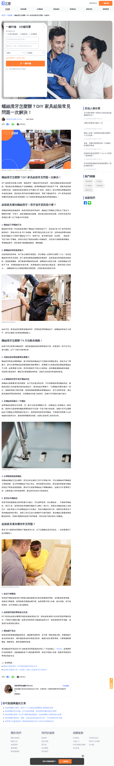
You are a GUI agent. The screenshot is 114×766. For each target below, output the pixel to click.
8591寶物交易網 (79, 745)
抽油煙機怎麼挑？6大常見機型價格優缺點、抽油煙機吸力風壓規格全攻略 (33, 714)
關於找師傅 (15, 738)
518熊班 (76, 738)
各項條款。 (23, 69)
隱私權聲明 (15, 751)
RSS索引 (45, 751)
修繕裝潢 (23, 34)
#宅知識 (98, 181)
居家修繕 (56, 9)
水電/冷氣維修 (12, 34)
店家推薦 (23, 9)
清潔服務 (33, 34)
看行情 (44, 745)
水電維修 (40, 9)
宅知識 (7, 9)
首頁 (3, 15)
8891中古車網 (94, 741)
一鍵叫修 (105, 3)
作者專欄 (66, 686)
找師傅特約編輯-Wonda (14, 119)
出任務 (91, 745)
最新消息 (89, 9)
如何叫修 (44, 741)
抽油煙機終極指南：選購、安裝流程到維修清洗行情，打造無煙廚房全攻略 (33, 718)
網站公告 (14, 741)
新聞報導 (106, 9)
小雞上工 (76, 741)
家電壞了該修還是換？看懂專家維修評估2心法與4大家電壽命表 (29, 721)
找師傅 (59, 649)
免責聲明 (14, 745)
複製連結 (22, 124)
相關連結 (17, 694)
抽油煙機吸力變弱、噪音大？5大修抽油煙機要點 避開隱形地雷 (29, 708)
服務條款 (14, 748)
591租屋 (76, 748)
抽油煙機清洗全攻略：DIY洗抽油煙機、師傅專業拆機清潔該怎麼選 (31, 711)
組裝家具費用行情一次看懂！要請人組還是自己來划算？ (25, 670)
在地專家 (44, 748)
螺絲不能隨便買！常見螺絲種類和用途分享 (20, 666)
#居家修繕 (88, 181)
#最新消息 (88, 190)
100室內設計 (94, 738)
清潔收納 (73, 9)
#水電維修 (88, 186)
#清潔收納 (99, 186)
